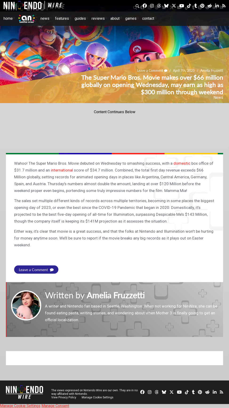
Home (8, 18)
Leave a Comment (152, 71)
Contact (148, 18)
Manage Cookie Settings (97, 397)
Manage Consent (55, 406)
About (115, 18)
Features (62, 18)
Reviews (98, 18)
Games (131, 18)
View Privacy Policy (63, 397)
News (44, 18)
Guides (80, 18)
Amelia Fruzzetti (211, 71)
